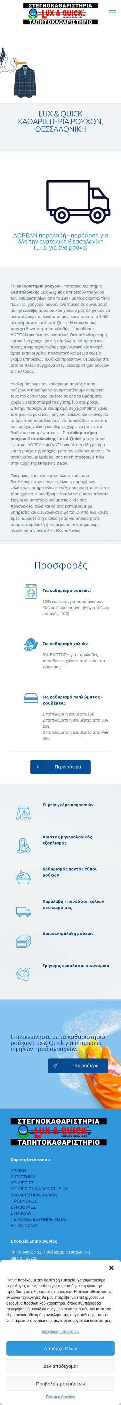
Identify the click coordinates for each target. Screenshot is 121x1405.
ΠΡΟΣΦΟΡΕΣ (24, 1201)
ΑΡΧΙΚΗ (18, 1170)
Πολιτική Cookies (60, 1397)
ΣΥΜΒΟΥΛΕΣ (23, 1207)
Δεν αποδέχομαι (60, 1366)
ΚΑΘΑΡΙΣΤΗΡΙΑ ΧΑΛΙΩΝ (34, 1195)
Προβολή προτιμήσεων (60, 1383)
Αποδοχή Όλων (60, 1348)
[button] (111, 1267)
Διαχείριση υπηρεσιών (60, 1331)
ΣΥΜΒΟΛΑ (21, 1213)
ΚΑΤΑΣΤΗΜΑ (23, 1176)
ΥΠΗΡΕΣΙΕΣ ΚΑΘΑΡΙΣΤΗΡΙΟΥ (40, 1189)
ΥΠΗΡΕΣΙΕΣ (22, 1182)
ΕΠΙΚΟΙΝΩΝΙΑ (24, 1225)
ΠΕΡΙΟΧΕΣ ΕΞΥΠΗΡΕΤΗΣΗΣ (38, 1219)
